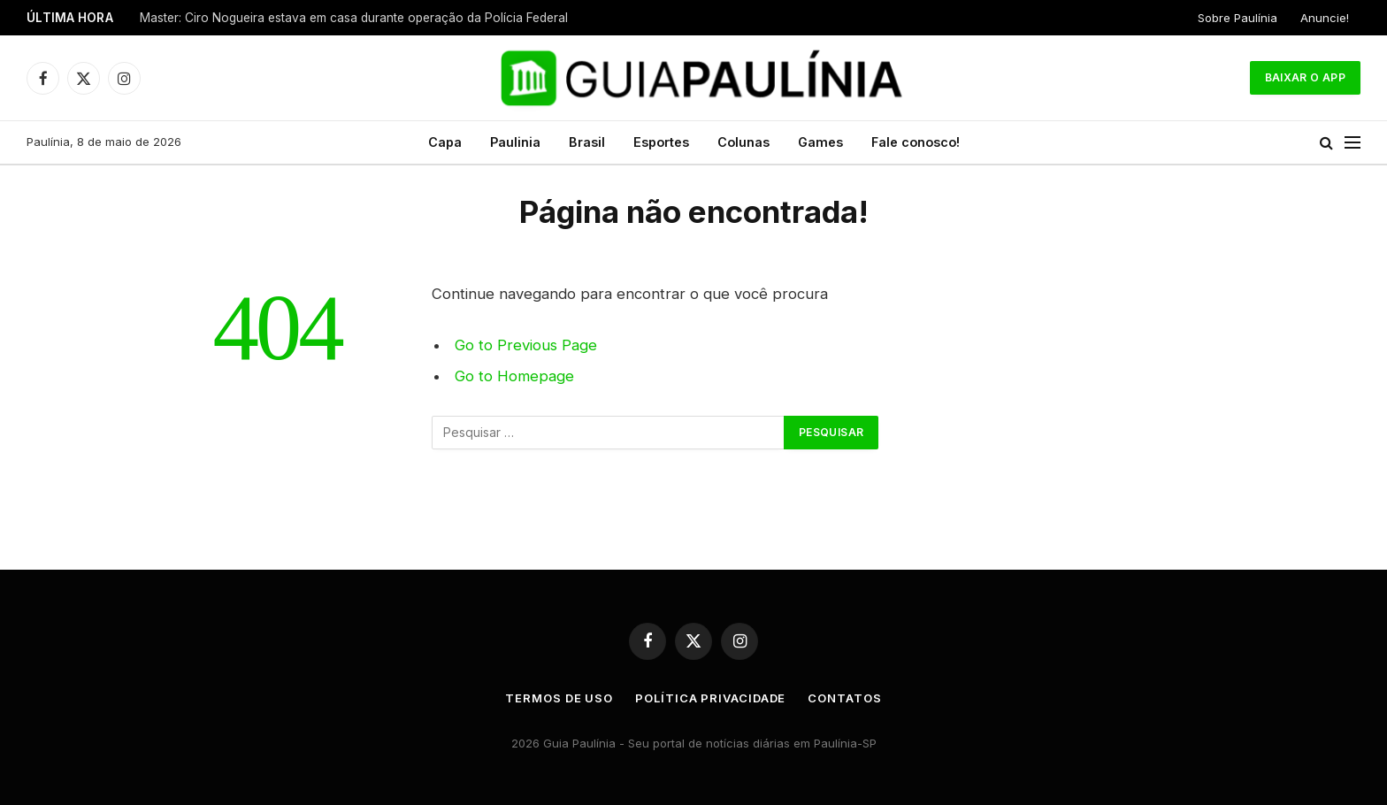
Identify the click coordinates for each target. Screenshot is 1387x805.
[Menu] (1352, 143)
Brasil (587, 142)
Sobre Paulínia (1237, 18)
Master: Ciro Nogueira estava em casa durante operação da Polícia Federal (354, 18)
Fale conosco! (915, 142)
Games (820, 142)
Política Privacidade (710, 698)
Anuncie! (1324, 18)
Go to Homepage (514, 376)
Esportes (661, 142)
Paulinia (515, 142)
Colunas (743, 142)
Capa (445, 142)
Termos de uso (559, 698)
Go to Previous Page (526, 345)
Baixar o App (1305, 77)
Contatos (844, 698)
